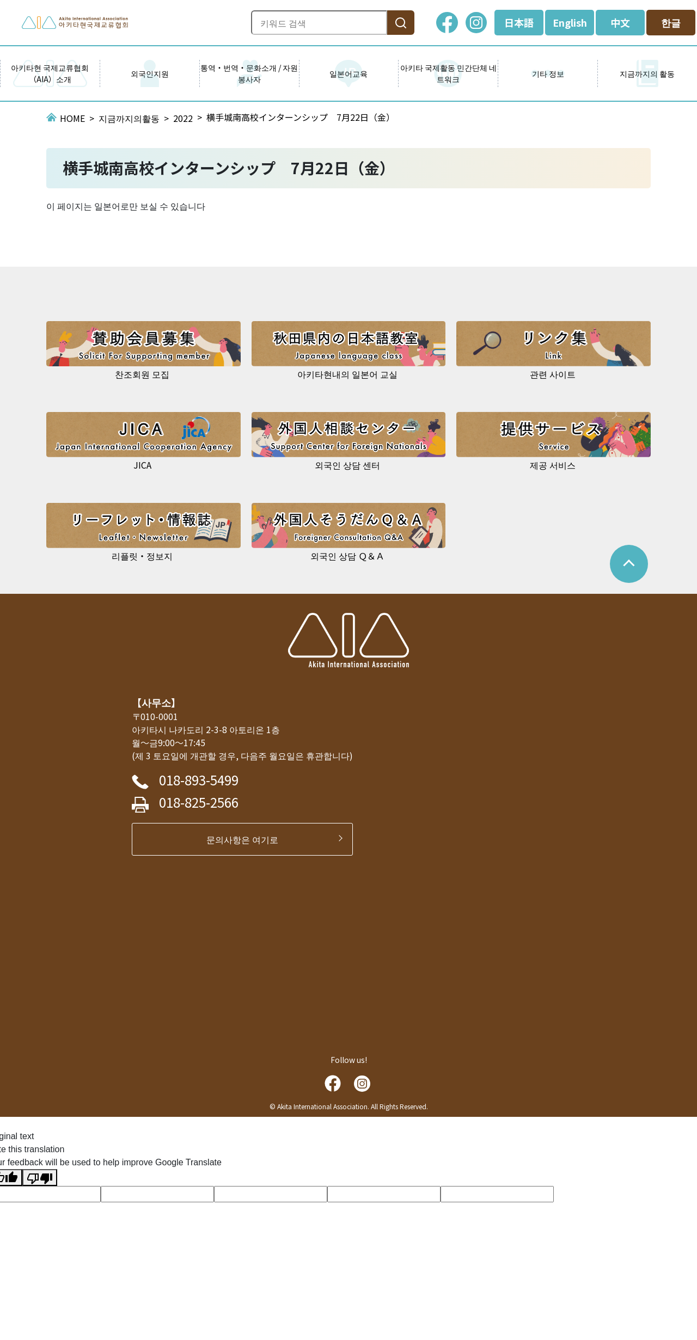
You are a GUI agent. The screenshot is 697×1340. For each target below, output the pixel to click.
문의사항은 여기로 (246, 839)
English (570, 22)
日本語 (519, 22)
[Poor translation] (39, 1177)
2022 (183, 118)
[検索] (400, 22)
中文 (620, 22)
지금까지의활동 (129, 118)
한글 (671, 22)
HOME (72, 118)
